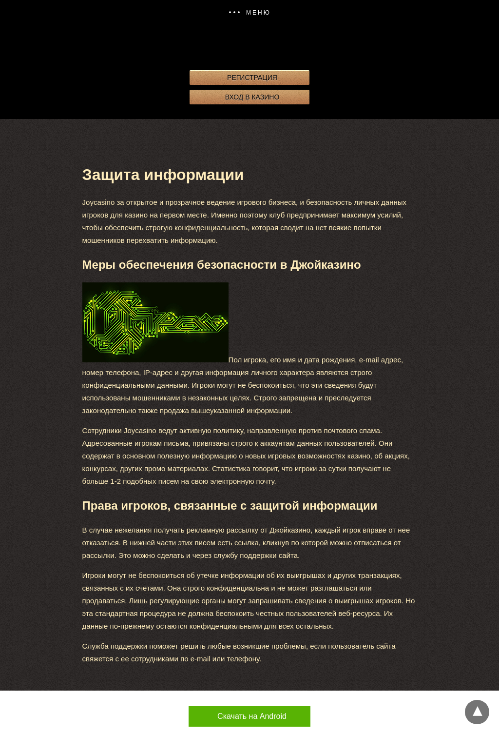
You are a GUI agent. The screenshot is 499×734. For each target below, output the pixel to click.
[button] (249, 13)
